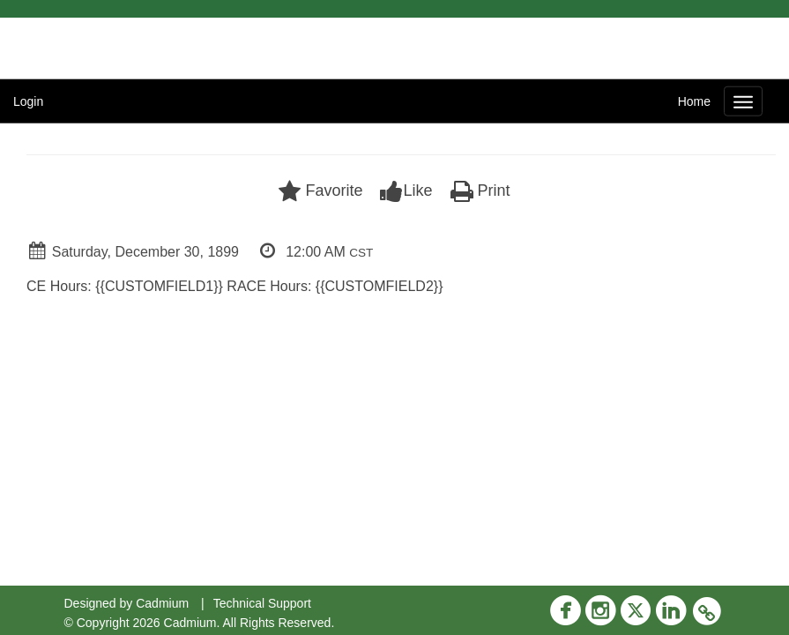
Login (28, 101)
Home (694, 101)
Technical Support (262, 603)
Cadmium (162, 603)
